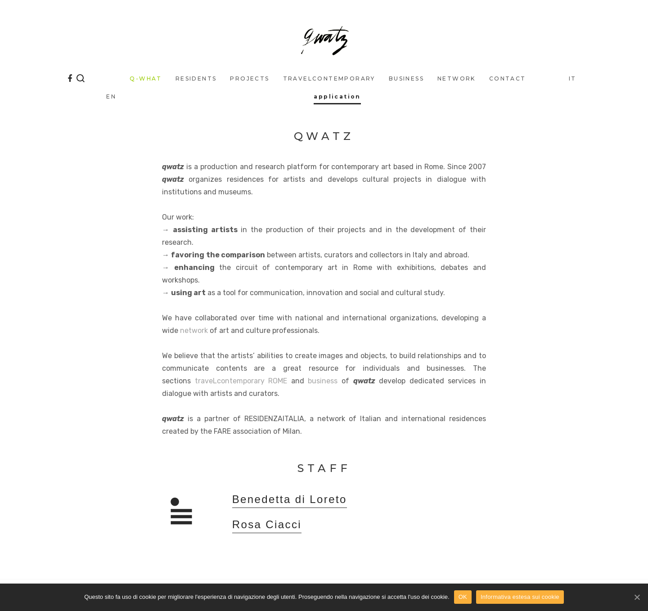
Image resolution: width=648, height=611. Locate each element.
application (337, 96)
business (406, 78)
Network (456, 78)
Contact (507, 78)
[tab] (359, 504)
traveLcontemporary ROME (241, 381)
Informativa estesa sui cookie (520, 596)
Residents (196, 78)
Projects (249, 78)
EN (111, 96)
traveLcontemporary (329, 78)
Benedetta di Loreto (289, 499)
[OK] (636, 597)
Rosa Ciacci (267, 524)
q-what (146, 78)
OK (463, 596)
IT (572, 78)
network (194, 330)
